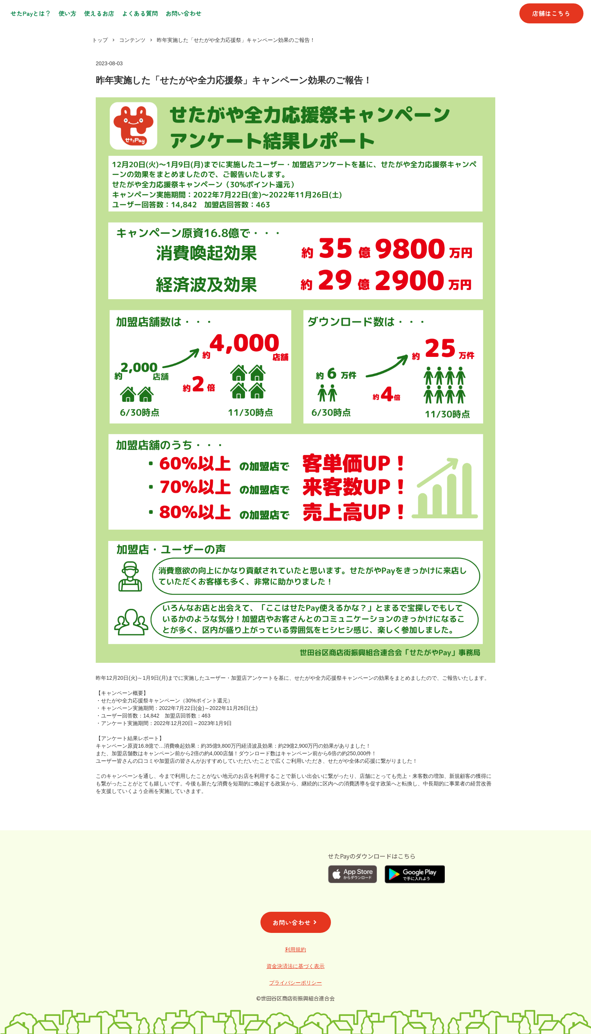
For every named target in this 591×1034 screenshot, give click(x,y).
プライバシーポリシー (295, 983)
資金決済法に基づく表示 (295, 966)
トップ (100, 40)
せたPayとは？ (31, 13)
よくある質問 (140, 13)
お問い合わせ (183, 13)
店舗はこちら (551, 13)
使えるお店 (99, 13)
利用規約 (295, 949)
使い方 (67, 13)
